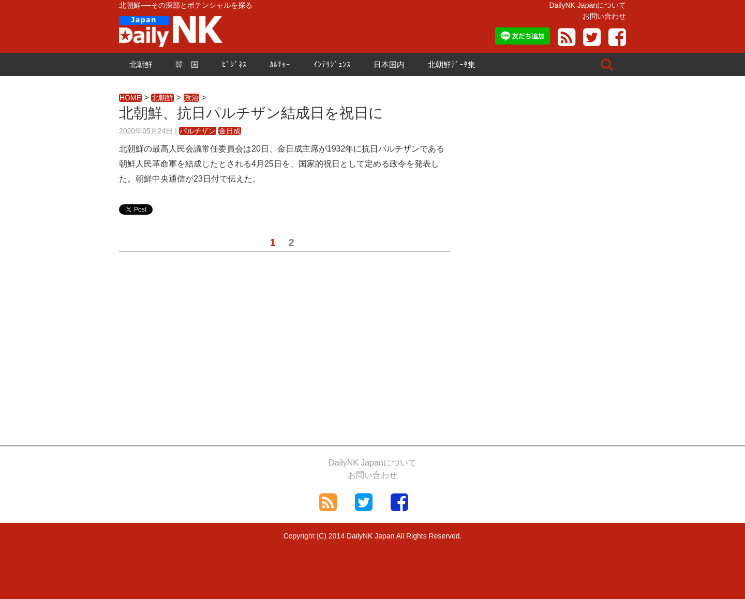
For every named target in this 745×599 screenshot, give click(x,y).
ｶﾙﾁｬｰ (280, 64)
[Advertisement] (284, 352)
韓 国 (187, 64)
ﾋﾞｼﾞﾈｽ (234, 64)
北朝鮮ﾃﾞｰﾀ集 (451, 64)
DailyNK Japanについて (587, 5)
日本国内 (389, 64)
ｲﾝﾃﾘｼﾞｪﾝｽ (332, 64)
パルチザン (198, 131)
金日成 (230, 131)
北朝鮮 (141, 64)
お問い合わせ (604, 16)
